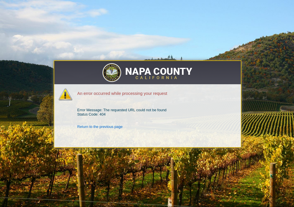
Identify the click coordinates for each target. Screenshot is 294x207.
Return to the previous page (100, 126)
